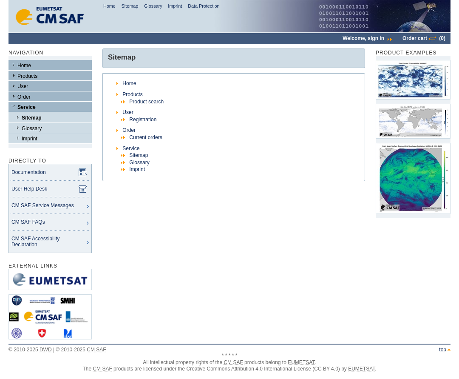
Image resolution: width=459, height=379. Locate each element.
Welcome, (367, 38)
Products (27, 76)
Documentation (28, 172)
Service (26, 107)
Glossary (153, 6)
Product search (146, 102)
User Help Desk (29, 189)
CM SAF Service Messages (42, 205)
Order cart (423, 38)
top (442, 350)
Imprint (175, 6)
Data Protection (203, 6)
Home (109, 6)
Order (24, 97)
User (22, 86)
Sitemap (130, 6)
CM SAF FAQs (28, 222)
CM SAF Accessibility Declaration (35, 242)
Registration (142, 120)
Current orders (145, 137)
